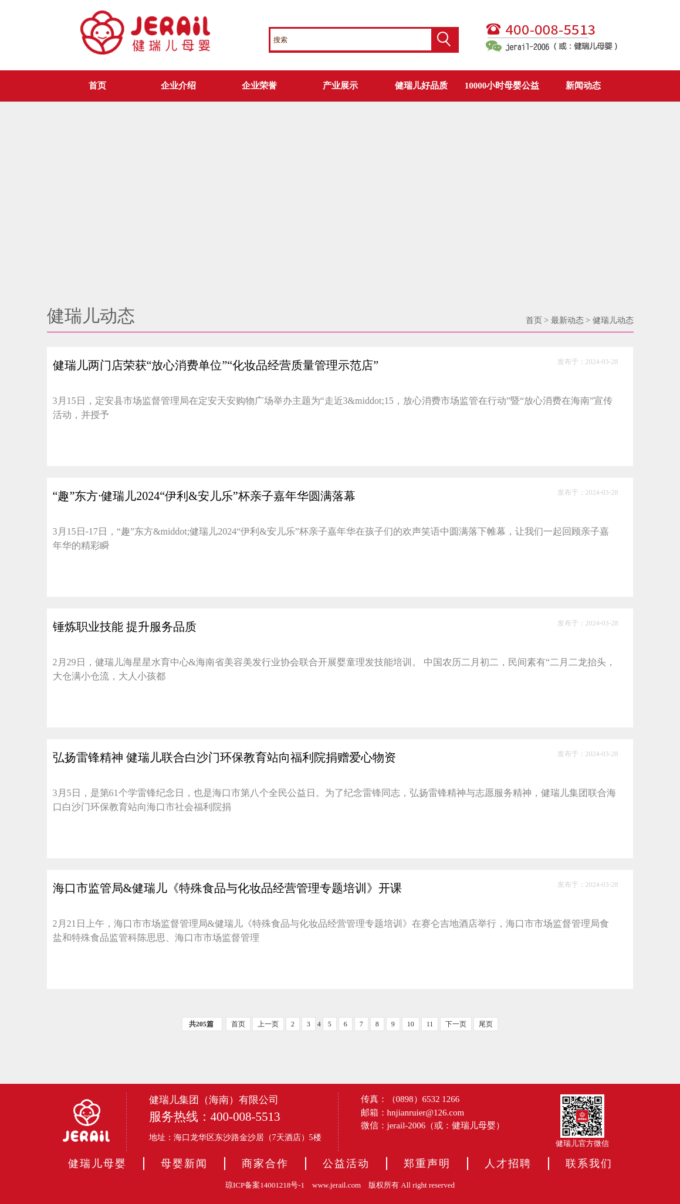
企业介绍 (178, 85)
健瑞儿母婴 (97, 1163)
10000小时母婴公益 (502, 85)
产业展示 (340, 85)
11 (430, 1024)
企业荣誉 (259, 85)
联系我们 (589, 1163)
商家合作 (265, 1163)
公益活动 (346, 1163)
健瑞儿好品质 (421, 85)
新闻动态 (583, 85)
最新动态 (567, 320)
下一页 (455, 1024)
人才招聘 (508, 1163)
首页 (97, 85)
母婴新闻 (184, 1163)
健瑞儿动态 (613, 320)
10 (410, 1024)
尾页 (486, 1024)
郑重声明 (427, 1163)
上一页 (268, 1024)
